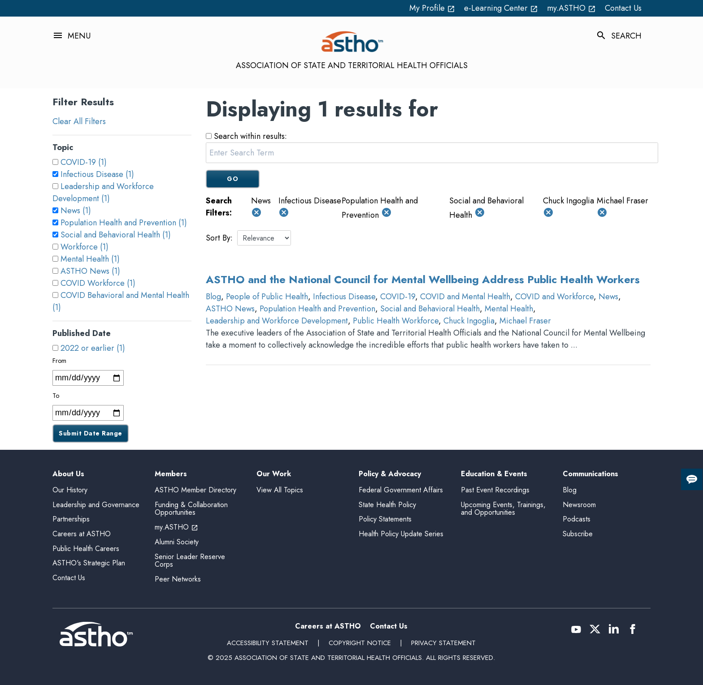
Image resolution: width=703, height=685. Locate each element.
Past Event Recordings (495, 490)
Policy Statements (385, 519)
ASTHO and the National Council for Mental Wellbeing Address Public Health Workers (423, 279)
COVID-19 (397, 296)
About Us (68, 474)
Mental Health (509, 308)
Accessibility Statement (267, 643)
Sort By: (219, 238)
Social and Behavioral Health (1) (116, 235)
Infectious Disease (344, 296)
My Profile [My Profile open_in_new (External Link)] (432, 8)
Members (171, 474)
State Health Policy (387, 505)
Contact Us (623, 8)
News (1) (76, 210)
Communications (590, 474)
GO (232, 178)
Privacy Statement (443, 643)
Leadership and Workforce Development (277, 321)
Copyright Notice (360, 643)
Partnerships (71, 519)
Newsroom (579, 505)
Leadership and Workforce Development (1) (103, 192)
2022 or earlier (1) (93, 348)
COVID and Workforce (554, 296)
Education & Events (494, 474)
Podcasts (576, 519)
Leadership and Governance (95, 505)
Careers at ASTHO (81, 534)
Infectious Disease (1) (97, 174)
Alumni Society (177, 542)
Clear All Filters (79, 121)
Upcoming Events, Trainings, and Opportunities (503, 509)
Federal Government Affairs (401, 490)
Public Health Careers (85, 548)
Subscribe (578, 534)
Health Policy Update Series (401, 534)
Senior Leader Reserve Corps (190, 560)
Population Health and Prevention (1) (124, 222)
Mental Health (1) (90, 259)
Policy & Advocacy (390, 474)
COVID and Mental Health (465, 296)
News (608, 296)
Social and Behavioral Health (430, 308)
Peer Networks (178, 579)
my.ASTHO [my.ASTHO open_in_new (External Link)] (571, 8)
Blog (213, 296)
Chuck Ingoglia (469, 321)
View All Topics (279, 490)
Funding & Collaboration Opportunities (191, 509)
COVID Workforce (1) (98, 283)
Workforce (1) (84, 247)
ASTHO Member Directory (195, 490)
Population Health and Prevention (317, 308)
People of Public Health (267, 296)
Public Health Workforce (395, 321)
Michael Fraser (525, 321)
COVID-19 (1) (84, 162)
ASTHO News (230, 308)
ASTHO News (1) (90, 271)
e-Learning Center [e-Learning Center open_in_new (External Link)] (501, 8)
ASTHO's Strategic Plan (88, 563)
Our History (69, 490)
